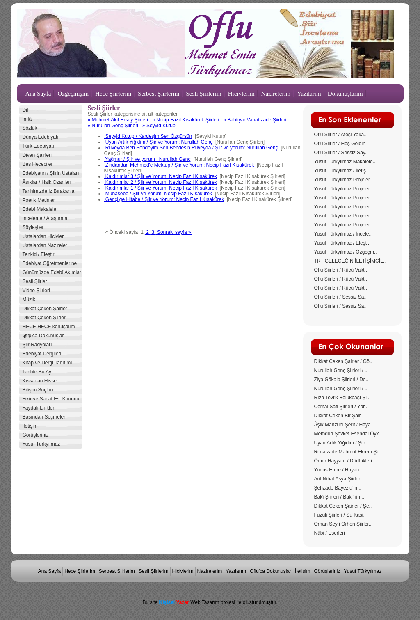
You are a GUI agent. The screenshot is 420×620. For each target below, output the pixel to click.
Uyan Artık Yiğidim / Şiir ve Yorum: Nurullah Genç (158, 142)
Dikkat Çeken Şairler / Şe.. (343, 506)
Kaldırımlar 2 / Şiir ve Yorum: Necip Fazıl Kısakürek (160, 182)
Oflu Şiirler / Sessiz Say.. (341, 153)
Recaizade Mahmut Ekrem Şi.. (347, 452)
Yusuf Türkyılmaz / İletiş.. (341, 171)
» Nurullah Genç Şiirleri (113, 125)
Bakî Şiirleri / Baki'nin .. (339, 497)
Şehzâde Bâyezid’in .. (337, 488)
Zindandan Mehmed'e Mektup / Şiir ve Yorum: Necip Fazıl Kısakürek (179, 165)
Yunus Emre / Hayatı (336, 470)
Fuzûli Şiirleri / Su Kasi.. (340, 515)
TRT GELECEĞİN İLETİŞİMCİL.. (350, 261)
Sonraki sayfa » (174, 232)
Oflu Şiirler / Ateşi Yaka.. (340, 134)
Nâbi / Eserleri (329, 533)
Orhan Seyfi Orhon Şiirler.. (343, 524)
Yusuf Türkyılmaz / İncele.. (343, 234)
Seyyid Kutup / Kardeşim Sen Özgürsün (148, 136)
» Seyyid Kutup (159, 125)
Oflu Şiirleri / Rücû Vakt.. (341, 270)
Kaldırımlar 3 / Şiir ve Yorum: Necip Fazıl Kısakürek (160, 176)
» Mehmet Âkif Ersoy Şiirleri (118, 120)
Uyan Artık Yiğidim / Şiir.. (341, 443)
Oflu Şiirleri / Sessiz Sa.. (340, 297)
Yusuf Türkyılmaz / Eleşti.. (342, 243)
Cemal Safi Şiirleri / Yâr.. (341, 407)
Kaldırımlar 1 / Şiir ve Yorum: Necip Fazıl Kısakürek (160, 188)
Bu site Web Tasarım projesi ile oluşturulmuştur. (209, 602)
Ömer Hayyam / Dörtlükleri (343, 461)
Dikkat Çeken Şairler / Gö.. (343, 361)
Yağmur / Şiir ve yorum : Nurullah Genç (147, 159)
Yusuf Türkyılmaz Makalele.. (345, 162)
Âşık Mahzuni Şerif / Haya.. (344, 425)
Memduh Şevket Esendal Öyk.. (348, 434)
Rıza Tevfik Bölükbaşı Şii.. (342, 397)
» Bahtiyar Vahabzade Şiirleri (254, 120)
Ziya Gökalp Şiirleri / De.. (341, 379)
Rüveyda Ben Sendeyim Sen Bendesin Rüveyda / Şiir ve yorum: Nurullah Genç (191, 148)
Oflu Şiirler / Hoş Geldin (339, 143)
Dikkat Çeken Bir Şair (337, 416)
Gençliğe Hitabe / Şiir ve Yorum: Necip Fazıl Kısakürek (164, 199)
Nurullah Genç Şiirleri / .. (341, 370)
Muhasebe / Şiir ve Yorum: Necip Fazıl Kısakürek (158, 194)
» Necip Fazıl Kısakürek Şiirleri (185, 120)
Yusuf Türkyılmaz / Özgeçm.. (345, 252)
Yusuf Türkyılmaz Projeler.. (343, 180)
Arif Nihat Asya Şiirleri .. (339, 479)
